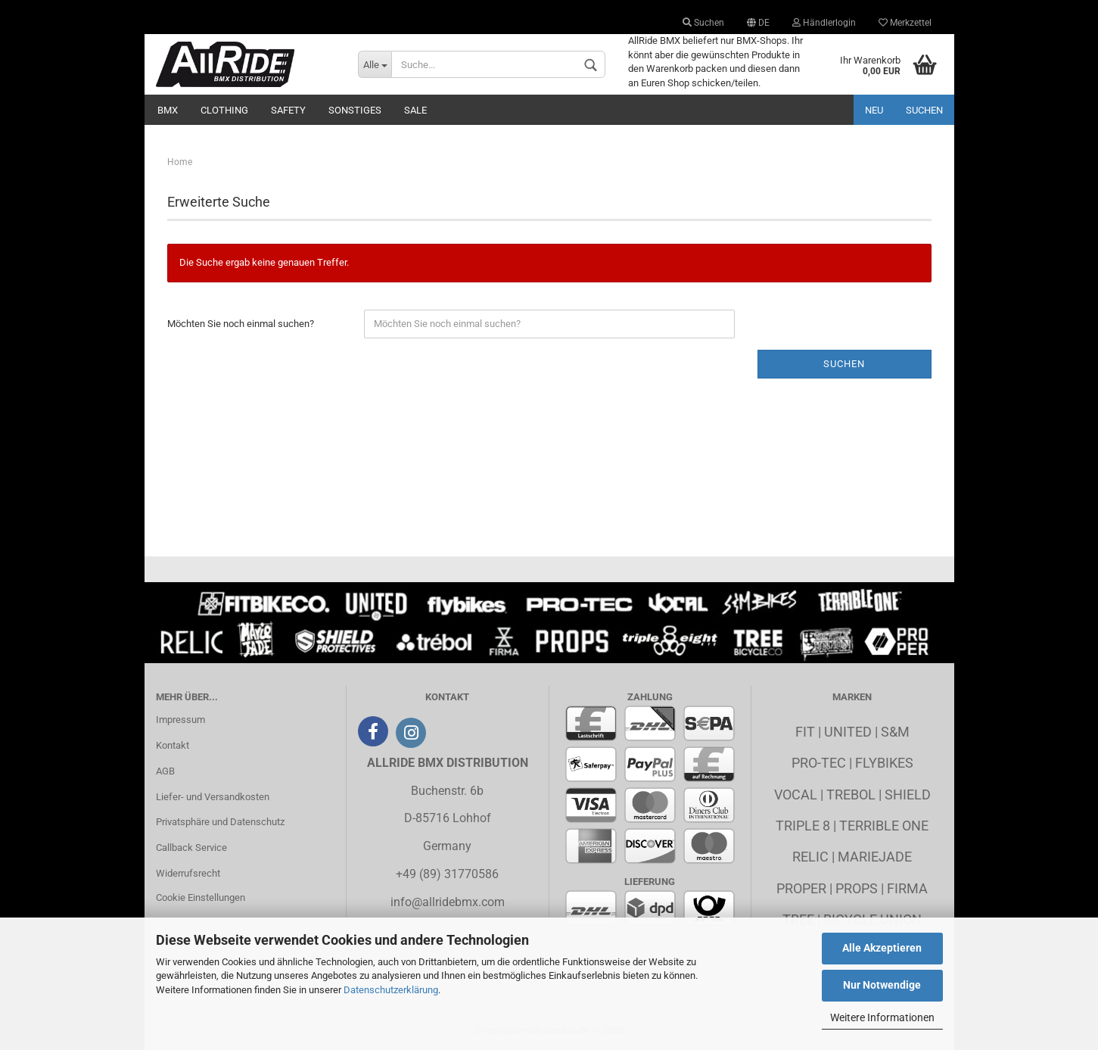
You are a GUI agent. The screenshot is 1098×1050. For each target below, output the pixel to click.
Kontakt (172, 745)
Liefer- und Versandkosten (212, 796)
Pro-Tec (819, 763)
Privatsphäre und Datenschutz (220, 821)
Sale (415, 110)
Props (856, 888)
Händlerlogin (824, 22)
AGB (165, 771)
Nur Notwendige (882, 985)
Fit (805, 732)
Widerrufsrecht (188, 873)
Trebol (851, 794)
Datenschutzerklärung (391, 989)
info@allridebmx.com (447, 902)
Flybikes (884, 763)
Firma (907, 888)
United (848, 732)
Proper (801, 888)
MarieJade (875, 857)
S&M (895, 732)
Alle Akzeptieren (882, 948)
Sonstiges (354, 110)
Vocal (795, 794)
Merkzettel (905, 22)
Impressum (180, 719)
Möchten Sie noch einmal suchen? (240, 323)
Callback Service (191, 847)
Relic (810, 857)
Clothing (224, 110)
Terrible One (883, 825)
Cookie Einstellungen (200, 897)
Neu (874, 110)
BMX (167, 110)
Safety (288, 110)
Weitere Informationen (882, 1017)
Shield (908, 794)
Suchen (703, 22)
